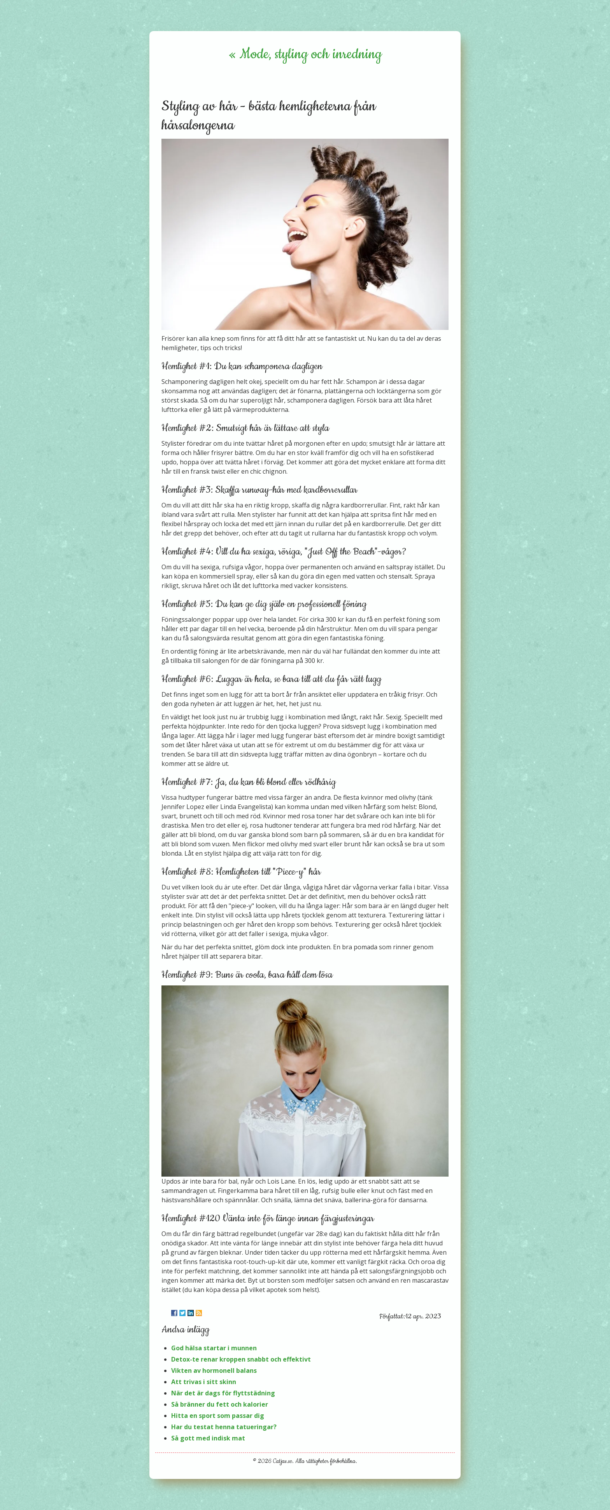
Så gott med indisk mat (208, 1438)
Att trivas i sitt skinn (203, 1381)
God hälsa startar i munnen (214, 1348)
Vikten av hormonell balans (214, 1370)
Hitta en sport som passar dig (217, 1415)
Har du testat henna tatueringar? (224, 1427)
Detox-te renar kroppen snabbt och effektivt (241, 1359)
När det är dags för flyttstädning (223, 1393)
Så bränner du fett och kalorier (219, 1404)
